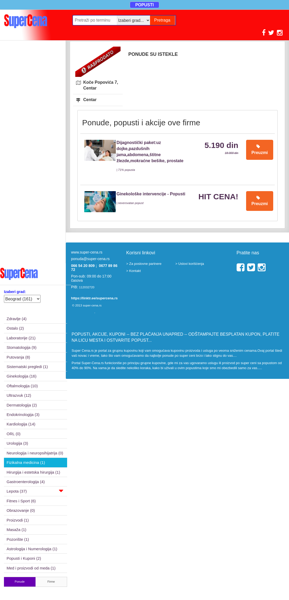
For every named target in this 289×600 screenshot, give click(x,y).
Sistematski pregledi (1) (27, 366)
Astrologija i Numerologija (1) (32, 549)
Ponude (20, 581)
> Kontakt (133, 271)
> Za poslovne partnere (144, 264)
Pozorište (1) (18, 539)
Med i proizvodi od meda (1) (31, 568)
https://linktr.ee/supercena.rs (94, 298)
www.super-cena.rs (86, 252)
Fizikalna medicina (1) (26, 462)
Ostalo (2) (15, 328)
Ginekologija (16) (21, 376)
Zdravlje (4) (17, 318)
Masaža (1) (16, 529)
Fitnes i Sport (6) (21, 501)
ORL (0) (14, 434)
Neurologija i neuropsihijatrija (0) (35, 453)
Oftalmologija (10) (22, 386)
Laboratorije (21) (21, 338)
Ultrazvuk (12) (19, 395)
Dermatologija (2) (22, 405)
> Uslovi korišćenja (189, 264)
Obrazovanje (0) (21, 510)
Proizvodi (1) (18, 520)
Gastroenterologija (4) (26, 481)
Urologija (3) (17, 443)
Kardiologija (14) (21, 424)
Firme (51, 581)
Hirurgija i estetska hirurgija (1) (33, 472)
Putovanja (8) (18, 357)
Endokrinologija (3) (23, 414)
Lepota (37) (35, 490)
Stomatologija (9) (21, 347)
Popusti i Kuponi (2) (24, 558)
